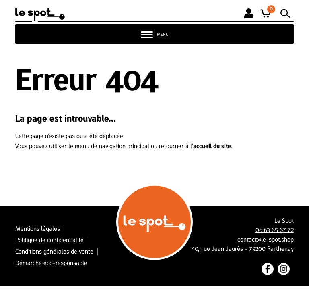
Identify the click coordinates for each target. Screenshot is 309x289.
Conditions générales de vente (54, 251)
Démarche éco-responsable (51, 262)
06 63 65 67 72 (274, 230)
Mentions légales (37, 228)
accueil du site (212, 146)
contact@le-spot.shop (265, 239)
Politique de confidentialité (49, 240)
